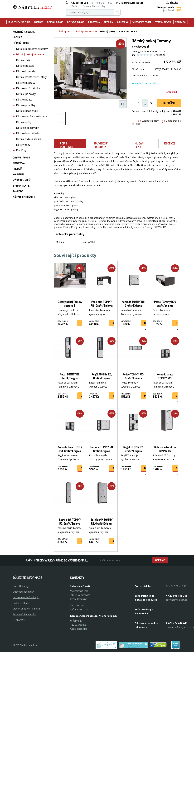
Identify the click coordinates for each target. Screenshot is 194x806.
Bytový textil (163, 22)
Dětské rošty (24, 122)
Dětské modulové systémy (32, 49)
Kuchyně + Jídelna (19, 22)
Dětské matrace (25, 82)
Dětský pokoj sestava (30, 54)
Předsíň (108, 22)
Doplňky (21, 150)
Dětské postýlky (25, 105)
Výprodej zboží (141, 22)
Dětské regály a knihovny (31, 116)
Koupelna (122, 22)
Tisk (136, 123)
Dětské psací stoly (27, 111)
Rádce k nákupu (21, 602)
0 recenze (159, 55)
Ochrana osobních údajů (26, 597)
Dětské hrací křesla (27, 133)
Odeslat (160, 560)
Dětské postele (25, 65)
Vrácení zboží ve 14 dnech (26, 608)
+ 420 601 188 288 (78, 2)
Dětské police (24, 99)
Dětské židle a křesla (28, 139)
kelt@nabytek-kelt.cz (132, 2)
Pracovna (94, 22)
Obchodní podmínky (23, 591)
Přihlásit (172, 2)
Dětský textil (23, 144)
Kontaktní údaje (21, 586)
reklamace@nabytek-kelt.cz (180, 627)
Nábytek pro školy (24, 197)
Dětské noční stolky (28, 88)
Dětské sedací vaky (27, 128)
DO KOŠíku (169, 103)
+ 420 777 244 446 (176, 623)
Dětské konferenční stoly (31, 77)
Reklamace (19, 619)
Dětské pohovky (26, 94)
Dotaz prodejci (171, 120)
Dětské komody (25, 71)
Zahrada (180, 22)
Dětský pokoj (55, 22)
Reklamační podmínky (24, 614)
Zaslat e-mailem (148, 120)
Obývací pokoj (75, 22)
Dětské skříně (24, 60)
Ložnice (38, 22)
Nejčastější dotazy (143, 83)
